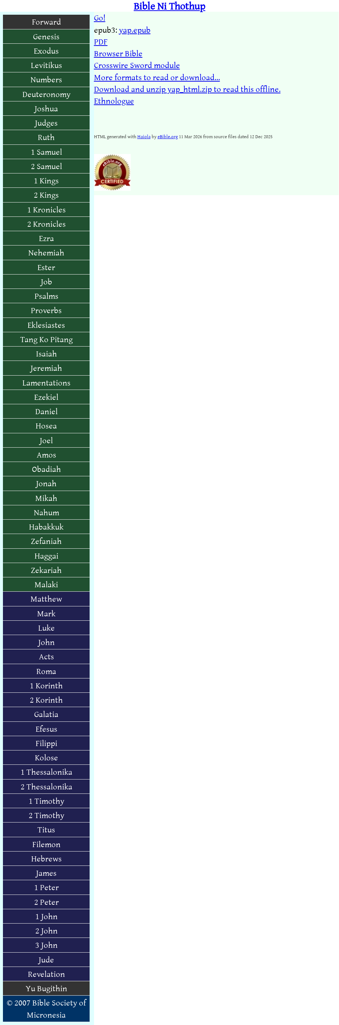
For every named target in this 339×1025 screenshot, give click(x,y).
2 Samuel (46, 166)
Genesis (46, 36)
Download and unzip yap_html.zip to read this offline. (187, 89)
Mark (46, 613)
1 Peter (46, 887)
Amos (46, 454)
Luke (46, 627)
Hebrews (46, 858)
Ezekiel (46, 397)
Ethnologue (114, 100)
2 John (46, 930)
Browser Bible (118, 53)
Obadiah (46, 469)
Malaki (46, 584)
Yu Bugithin (46, 988)
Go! (99, 17)
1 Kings (46, 180)
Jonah (46, 483)
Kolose (46, 757)
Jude (46, 959)
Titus (46, 829)
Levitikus (46, 65)
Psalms (46, 296)
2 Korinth (46, 700)
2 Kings (46, 195)
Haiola (144, 136)
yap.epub (135, 30)
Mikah (46, 498)
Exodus (46, 50)
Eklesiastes (46, 325)
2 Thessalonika (46, 786)
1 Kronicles (46, 209)
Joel (46, 440)
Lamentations (46, 382)
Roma (46, 671)
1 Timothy (46, 801)
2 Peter (46, 902)
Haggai (46, 555)
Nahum (46, 512)
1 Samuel (46, 152)
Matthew (46, 598)
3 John (46, 945)
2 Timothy (46, 815)
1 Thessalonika (46, 772)
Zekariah (46, 570)
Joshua (46, 108)
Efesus (46, 729)
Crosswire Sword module (137, 65)
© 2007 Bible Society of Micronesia (46, 1008)
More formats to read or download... (157, 77)
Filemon (46, 844)
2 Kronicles (46, 224)
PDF (101, 41)
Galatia (46, 714)
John (46, 642)
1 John (46, 916)
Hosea (46, 425)
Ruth (46, 137)
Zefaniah (46, 541)
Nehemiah (46, 252)
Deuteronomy (46, 94)
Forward (46, 21)
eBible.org (168, 136)
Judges (46, 123)
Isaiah (46, 353)
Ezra (46, 238)
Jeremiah (46, 368)
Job (46, 281)
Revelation (46, 974)
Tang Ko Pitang (46, 339)
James (46, 873)
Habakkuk (46, 526)
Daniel (46, 411)
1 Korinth (46, 685)
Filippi (46, 743)
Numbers (46, 79)
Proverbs (46, 310)
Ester (46, 267)
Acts (46, 656)
